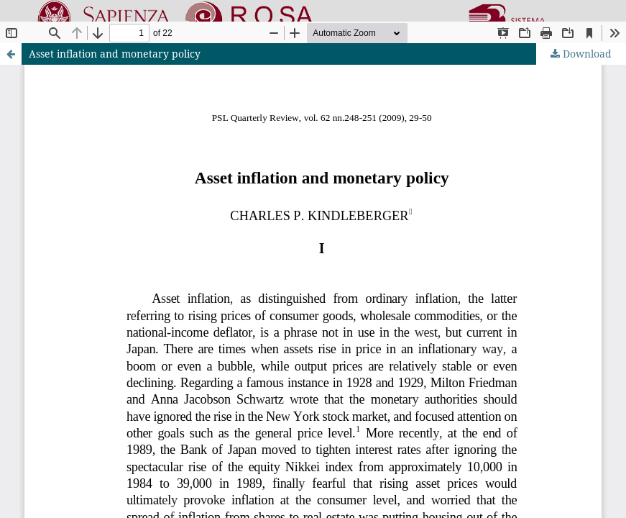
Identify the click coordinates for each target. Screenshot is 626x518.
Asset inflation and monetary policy (115, 53)
